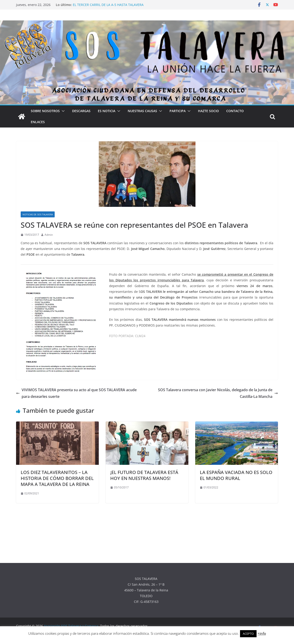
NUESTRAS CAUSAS (142, 111)
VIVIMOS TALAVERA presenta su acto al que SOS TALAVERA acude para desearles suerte (76, 393)
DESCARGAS (81, 111)
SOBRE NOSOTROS (45, 111)
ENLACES (38, 122)
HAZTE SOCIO (208, 111)
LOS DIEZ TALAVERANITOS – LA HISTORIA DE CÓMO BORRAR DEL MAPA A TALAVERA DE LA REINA (57, 478)
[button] (62, 111)
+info (261, 633)
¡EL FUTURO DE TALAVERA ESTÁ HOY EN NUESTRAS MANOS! (144, 475)
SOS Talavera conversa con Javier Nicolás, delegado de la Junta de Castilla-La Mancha (218, 393)
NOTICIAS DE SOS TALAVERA (38, 214)
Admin (49, 235)
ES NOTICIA (106, 111)
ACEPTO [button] (248, 634)
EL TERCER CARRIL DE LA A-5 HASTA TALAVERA (108, 5)
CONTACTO (235, 111)
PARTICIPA (178, 111)
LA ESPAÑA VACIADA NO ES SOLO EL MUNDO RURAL (236, 475)
